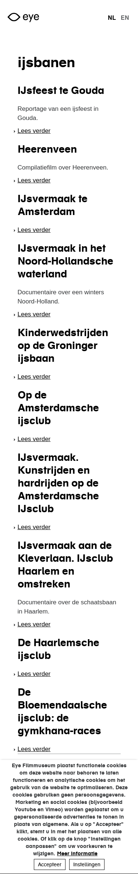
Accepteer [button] (49, 864)
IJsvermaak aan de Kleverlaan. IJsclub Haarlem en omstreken (65, 564)
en (125, 17)
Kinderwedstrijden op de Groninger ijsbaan (63, 345)
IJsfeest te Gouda (61, 90)
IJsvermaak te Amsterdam (53, 205)
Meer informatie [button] (77, 853)
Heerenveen (47, 149)
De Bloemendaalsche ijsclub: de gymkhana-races (62, 711)
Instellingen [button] (86, 864)
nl (112, 17)
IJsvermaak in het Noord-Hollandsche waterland (65, 260)
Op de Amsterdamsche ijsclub (58, 407)
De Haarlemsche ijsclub (58, 649)
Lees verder (34, 130)
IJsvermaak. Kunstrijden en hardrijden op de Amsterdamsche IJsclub (58, 483)
